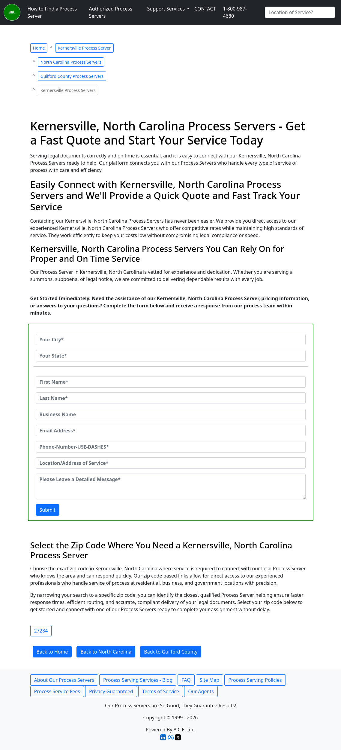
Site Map (209, 680)
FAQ (185, 680)
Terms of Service (160, 691)
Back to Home (52, 651)
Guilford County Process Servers (72, 76)
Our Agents (201, 691)
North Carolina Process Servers (70, 62)
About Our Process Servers (64, 680)
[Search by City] (300, 12)
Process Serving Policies (255, 680)
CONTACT (205, 8)
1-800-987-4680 (235, 12)
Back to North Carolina (105, 651)
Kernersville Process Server (84, 48)
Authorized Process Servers (110, 12)
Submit (47, 510)
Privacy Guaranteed (111, 691)
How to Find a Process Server (52, 12)
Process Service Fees (57, 691)
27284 (41, 630)
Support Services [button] (166, 8)
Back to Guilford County (170, 651)
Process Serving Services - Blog (137, 680)
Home (39, 48)
